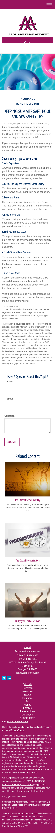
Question (9, 416)
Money (27, 705)
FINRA (5, 808)
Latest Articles (27, 711)
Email (10, 398)
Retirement (27, 688)
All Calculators (27, 718)
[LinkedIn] (29, 42)
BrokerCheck (17, 730)
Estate (27, 694)
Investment (27, 691)
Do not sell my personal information (25, 791)
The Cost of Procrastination (27, 560)
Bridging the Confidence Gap (27, 621)
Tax (27, 701)
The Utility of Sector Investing (27, 500)
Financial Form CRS (17, 721)
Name (10, 381)
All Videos (27, 714)
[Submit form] (12, 442)
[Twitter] (25, 42)
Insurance (27, 698)
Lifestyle (27, 708)
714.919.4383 (27, 49)
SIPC (14, 808)
